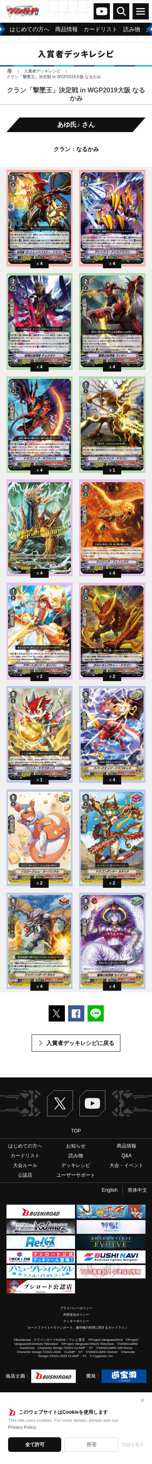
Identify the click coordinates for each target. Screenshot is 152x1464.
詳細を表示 (133, 1444)
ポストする (57, 1013)
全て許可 (35, 1444)
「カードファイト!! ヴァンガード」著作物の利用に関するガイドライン (76, 1327)
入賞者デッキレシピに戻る (80, 1043)
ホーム (9, 71)
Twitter (60, 1103)
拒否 (91, 1444)
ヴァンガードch (102, 11)
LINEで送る (96, 1013)
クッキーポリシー (76, 1321)
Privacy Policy (22, 1427)
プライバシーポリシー (76, 1308)
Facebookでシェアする (76, 1013)
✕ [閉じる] (142, 1400)
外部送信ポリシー (76, 1315)
